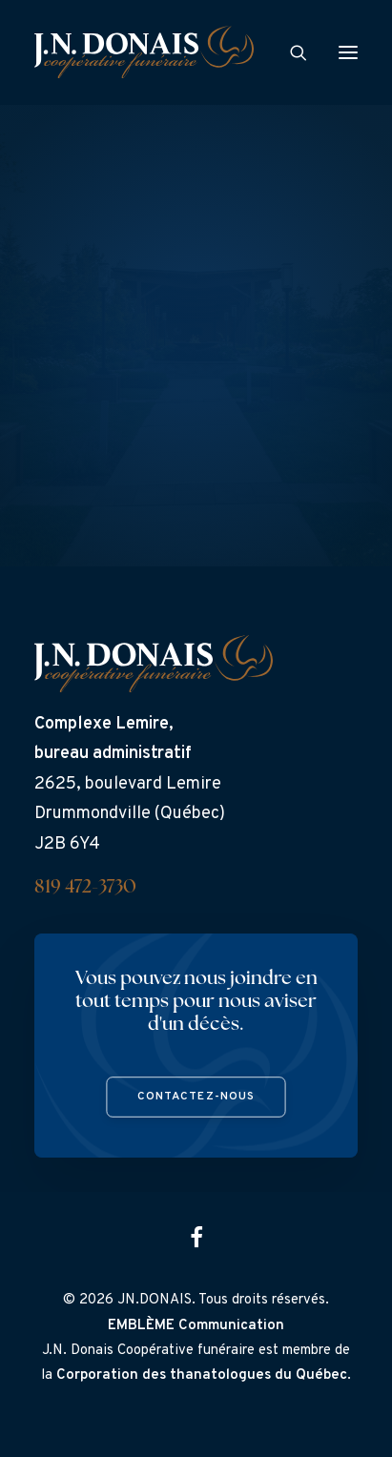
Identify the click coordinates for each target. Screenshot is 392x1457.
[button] (348, 52)
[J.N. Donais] (144, 52)
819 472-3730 (85, 887)
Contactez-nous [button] (196, 1097)
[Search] (290, 52)
